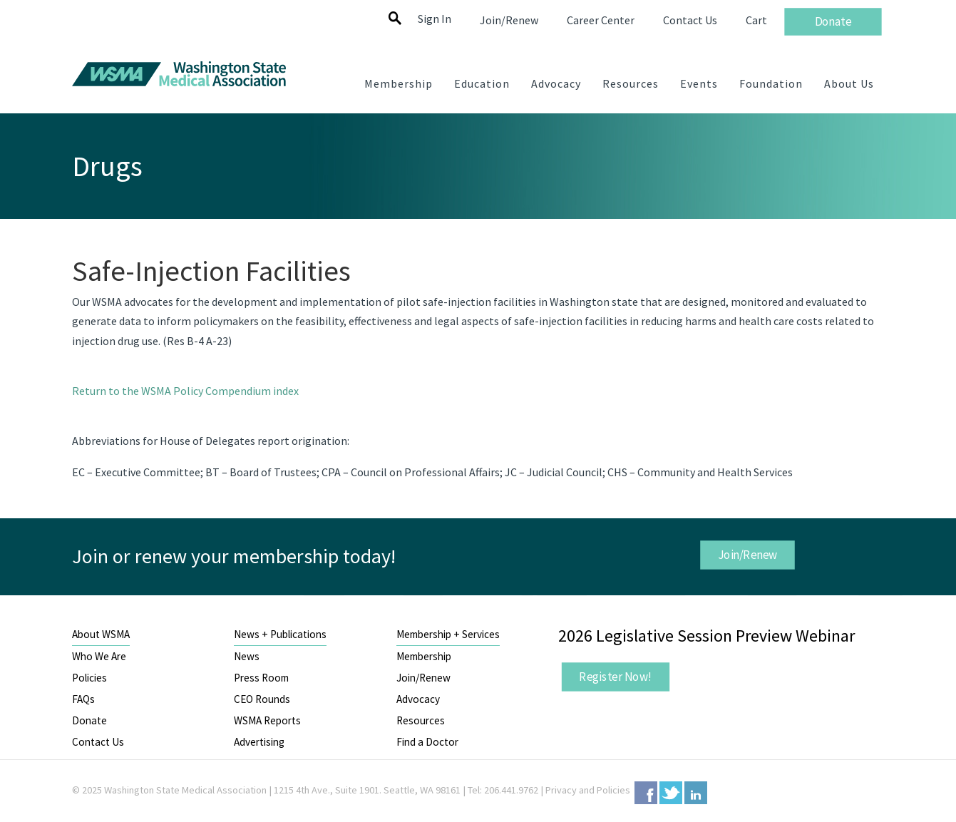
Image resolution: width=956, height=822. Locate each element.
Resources (420, 720)
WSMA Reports (267, 720)
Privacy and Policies (587, 790)
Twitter (670, 792)
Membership (423, 656)
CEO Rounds (262, 699)
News (246, 656)
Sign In (434, 18)
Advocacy (418, 699)
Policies (89, 677)
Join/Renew (748, 554)
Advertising (259, 742)
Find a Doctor (427, 742)
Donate (89, 720)
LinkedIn (695, 792)
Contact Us (98, 742)
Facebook (645, 792)
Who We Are (99, 656)
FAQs (83, 699)
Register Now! (615, 676)
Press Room (261, 677)
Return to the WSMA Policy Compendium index (185, 391)
